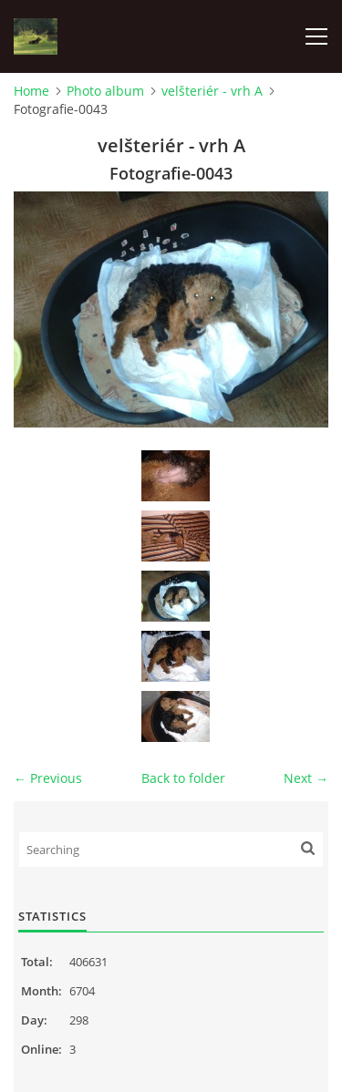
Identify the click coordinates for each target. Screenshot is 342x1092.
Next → (306, 778)
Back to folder (183, 778)
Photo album (105, 90)
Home (31, 90)
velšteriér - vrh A (212, 90)
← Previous (48, 778)
